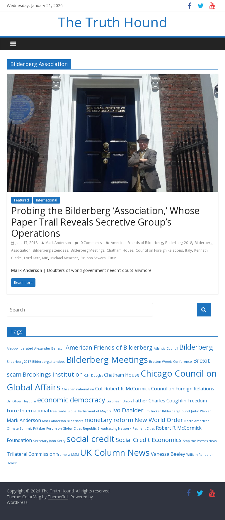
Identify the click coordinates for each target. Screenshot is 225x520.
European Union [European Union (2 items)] (119, 401)
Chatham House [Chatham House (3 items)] (121, 375)
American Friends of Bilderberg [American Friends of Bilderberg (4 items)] (109, 347)
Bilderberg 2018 (178, 242)
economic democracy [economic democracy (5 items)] (71, 399)
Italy (188, 250)
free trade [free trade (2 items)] (58, 411)
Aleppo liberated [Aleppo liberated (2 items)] (20, 348)
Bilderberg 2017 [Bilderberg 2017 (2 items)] (19, 362)
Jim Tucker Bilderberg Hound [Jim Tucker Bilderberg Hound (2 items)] (167, 411)
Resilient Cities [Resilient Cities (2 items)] (143, 428)
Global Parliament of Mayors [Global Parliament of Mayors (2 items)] (89, 411)
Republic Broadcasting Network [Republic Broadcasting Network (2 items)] (107, 428)
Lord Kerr (32, 257)
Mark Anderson (58, 242)
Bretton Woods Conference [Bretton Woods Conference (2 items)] (170, 362)
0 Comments (88, 242)
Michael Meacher (64, 257)
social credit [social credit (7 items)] (91, 439)
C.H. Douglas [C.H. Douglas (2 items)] (93, 375)
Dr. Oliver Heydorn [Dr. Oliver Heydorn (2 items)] (21, 401)
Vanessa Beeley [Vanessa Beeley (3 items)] (168, 454)
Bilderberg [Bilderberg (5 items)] (196, 347)
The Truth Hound (112, 22)
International (46, 200)
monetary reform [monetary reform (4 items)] (108, 420)
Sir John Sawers (93, 257)
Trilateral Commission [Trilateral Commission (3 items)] (31, 454)
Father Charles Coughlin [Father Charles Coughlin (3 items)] (159, 400)
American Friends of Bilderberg (137, 242)
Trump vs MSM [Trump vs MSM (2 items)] (68, 455)
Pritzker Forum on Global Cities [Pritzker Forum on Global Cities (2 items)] (57, 428)
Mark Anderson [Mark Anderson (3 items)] (24, 420)
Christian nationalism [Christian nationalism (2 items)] (78, 389)
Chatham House (120, 250)
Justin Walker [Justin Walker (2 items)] (201, 411)
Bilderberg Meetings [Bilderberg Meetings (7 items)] (107, 359)
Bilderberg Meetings (87, 250)
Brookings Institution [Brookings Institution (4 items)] (53, 374)
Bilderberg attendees (50, 250)
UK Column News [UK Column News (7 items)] (115, 452)
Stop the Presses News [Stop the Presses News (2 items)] (200, 441)
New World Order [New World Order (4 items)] (158, 420)
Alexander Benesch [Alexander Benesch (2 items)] (49, 348)
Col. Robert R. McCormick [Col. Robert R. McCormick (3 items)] (122, 388)
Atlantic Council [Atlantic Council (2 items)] (166, 348)
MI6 (45, 257)
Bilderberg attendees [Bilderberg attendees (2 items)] (48, 362)
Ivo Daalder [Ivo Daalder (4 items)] (128, 410)
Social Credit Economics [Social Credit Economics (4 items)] (149, 440)
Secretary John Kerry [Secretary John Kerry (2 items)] (49, 441)
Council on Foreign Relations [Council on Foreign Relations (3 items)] (182, 388)
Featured (21, 200)
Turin (112, 257)
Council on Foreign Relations (159, 250)
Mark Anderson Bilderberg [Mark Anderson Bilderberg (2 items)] (62, 421)
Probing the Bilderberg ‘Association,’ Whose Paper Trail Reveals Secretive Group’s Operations (105, 221)
